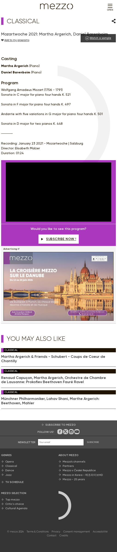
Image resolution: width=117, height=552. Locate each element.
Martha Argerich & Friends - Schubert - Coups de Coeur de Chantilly (53, 359)
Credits (63, 535)
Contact (51, 535)
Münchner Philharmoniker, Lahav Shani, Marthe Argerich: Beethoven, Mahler (50, 401)
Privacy (56, 531)
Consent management (76, 531)
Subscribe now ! (58, 239)
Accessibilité (100, 531)
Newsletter (26, 442)
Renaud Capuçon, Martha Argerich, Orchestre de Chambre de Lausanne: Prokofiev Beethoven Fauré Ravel (53, 380)
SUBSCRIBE (93, 442)
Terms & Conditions (38, 531)
